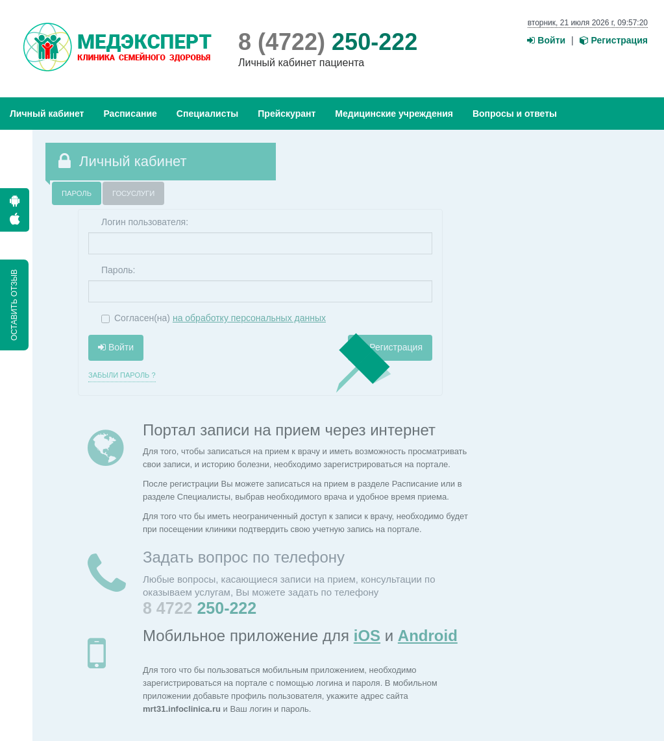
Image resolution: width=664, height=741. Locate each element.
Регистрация (614, 40)
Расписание (129, 113)
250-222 (327, 42)
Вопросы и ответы (515, 113)
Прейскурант (286, 113)
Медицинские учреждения (394, 113)
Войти (546, 40)
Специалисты (207, 113)
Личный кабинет (47, 113)
